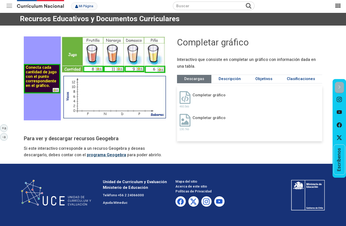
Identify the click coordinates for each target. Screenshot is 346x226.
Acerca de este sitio (191, 186)
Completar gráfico (209, 95)
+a (5, 127)
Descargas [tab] (194, 78)
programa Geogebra (106, 154)
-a (5, 136)
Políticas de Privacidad (193, 191)
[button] (339, 87)
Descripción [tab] (230, 78)
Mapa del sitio (186, 181)
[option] (339, 99)
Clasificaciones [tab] (301, 78)
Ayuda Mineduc (115, 203)
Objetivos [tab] (263, 78)
